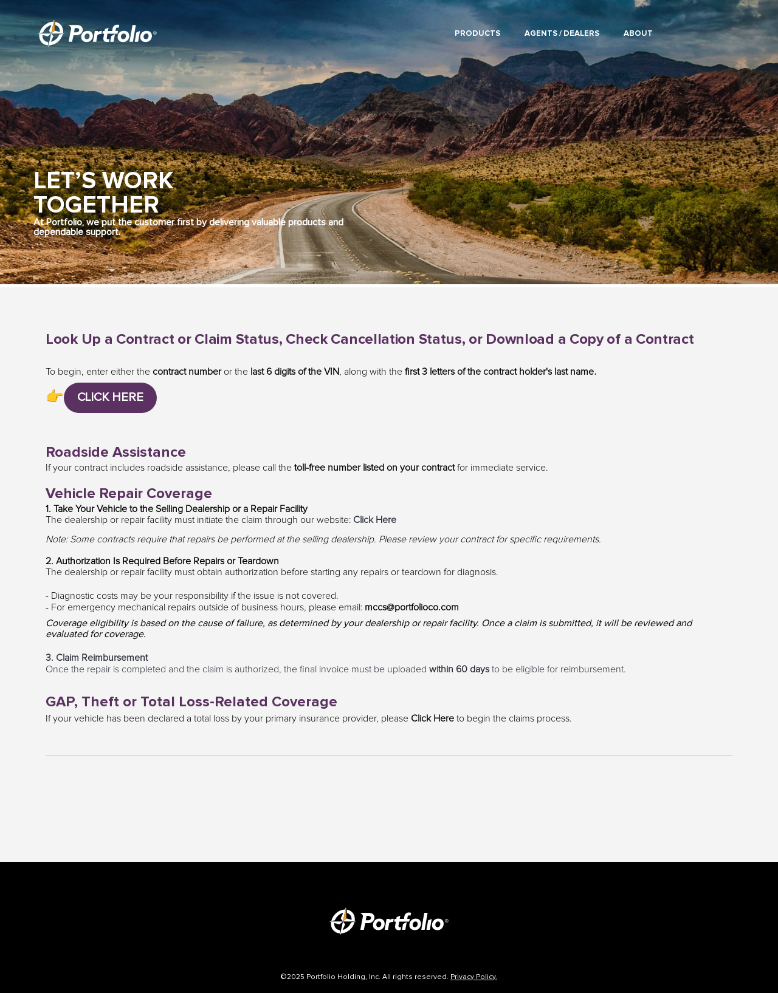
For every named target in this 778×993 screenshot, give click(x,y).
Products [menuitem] (477, 33)
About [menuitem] (638, 33)
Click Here (374, 520)
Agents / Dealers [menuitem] (562, 33)
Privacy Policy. (473, 977)
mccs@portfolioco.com (412, 607)
